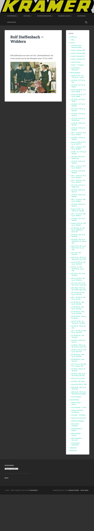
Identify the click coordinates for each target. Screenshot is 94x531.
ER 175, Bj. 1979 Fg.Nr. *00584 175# (78, 186)
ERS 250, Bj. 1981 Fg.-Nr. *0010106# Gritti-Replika (78, 393)
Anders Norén (73, 490)
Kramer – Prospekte (77, 65)
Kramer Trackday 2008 (78, 50)
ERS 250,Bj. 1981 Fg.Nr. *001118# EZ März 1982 (78, 289)
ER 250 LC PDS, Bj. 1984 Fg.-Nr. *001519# (78, 351)
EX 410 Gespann (76, 397)
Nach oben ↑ (85, 490)
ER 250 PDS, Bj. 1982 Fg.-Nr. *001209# (77, 303)
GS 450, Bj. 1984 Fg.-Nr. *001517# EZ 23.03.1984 (78, 346)
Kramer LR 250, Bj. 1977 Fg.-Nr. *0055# (78, 91)
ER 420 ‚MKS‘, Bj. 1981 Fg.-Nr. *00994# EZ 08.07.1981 (78, 230)
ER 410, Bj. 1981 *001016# (76, 253)
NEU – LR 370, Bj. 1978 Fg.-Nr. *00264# (78, 133)
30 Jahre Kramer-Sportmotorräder (76, 46)
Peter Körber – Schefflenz (75, 425)
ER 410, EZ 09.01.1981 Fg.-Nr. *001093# (78, 279)
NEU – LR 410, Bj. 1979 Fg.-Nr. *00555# (78, 176)
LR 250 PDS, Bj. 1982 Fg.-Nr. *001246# (77, 308)
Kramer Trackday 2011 (78, 56)
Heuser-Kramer (76, 62)
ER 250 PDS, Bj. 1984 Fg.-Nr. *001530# (77, 355)
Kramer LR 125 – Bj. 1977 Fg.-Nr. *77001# (77, 76)
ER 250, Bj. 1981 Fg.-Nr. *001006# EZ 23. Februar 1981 (78, 241)
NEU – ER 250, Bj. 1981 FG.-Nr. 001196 (78, 298)
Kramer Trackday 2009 (78, 53)
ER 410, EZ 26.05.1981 (78, 378)
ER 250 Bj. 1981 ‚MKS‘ (78, 381)
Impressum (11, 22)
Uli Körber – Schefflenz (78, 415)
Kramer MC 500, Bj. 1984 (78, 384)
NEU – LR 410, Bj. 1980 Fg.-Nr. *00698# (78, 200)
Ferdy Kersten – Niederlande (76, 444)
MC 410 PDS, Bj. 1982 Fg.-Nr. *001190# (78, 293)
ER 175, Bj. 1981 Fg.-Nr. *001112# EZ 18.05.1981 (78, 284)
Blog (72, 40)
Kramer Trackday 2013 (78, 59)
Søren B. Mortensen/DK (78, 418)
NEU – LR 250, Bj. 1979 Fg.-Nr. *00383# (78, 148)
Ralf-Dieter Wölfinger (77, 421)
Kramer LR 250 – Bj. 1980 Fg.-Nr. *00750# (77, 210)
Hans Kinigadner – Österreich (77, 439)
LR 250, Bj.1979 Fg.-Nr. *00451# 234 (78, 157)
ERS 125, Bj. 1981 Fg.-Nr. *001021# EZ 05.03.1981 (78, 258)
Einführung (12, 16)
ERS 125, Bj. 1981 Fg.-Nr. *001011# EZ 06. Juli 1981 (78, 248)
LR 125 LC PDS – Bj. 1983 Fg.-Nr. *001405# (78, 322)
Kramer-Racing (64, 16)
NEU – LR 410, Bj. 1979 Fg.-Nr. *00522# (78, 167)
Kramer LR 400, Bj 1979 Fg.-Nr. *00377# (78, 143)
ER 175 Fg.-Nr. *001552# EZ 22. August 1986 (78, 365)
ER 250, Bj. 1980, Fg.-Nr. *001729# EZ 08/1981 (78, 374)
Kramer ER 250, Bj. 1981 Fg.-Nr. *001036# (78, 263)
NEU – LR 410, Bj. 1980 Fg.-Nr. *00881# (78, 215)
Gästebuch (81, 16)
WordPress (33, 490)
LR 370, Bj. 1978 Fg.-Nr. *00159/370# (78, 119)
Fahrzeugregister (44, 16)
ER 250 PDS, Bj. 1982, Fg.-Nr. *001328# (77, 312)
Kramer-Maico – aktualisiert (76, 69)
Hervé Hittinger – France (78, 407)
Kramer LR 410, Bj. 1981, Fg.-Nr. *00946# (78, 224)
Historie (27, 16)
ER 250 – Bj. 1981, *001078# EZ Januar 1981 (77, 269)
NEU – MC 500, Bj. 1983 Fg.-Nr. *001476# (78, 331)
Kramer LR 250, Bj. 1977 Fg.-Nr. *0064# (78, 95)
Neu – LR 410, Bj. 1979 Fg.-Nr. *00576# (78, 181)
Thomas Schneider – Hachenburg (77, 411)
